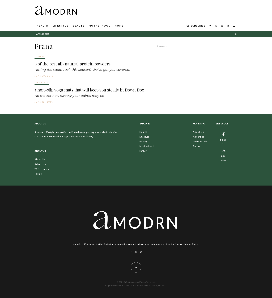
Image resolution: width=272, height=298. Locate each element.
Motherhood (100, 25)
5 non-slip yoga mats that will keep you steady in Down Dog (89, 89)
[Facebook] (210, 26)
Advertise (40, 164)
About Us (40, 159)
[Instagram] (216, 26)
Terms (38, 173)
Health (42, 25)
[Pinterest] (222, 26)
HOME (119, 25)
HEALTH (40, 56)
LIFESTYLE (42, 82)
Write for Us (42, 169)
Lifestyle (61, 25)
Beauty (78, 25)
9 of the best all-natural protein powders (72, 63)
